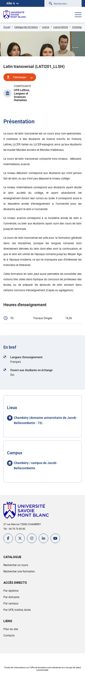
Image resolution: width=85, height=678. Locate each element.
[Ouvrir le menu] (78, 15)
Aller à (12, 3)
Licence (45, 26)
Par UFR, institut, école (17, 609)
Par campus (10, 603)
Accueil (6, 26)
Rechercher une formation (19, 571)
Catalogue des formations (26, 26)
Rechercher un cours (15, 565)
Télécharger (20, 77)
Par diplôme (10, 590)
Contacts (9, 635)
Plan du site (10, 629)
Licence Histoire (60, 26)
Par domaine (11, 597)
